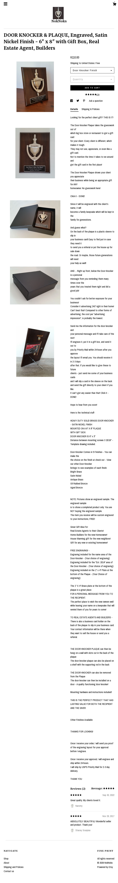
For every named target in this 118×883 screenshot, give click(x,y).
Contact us (9, 871)
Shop (6, 858)
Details (74, 109)
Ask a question (96, 100)
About (6, 862)
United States (88, 63)
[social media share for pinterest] (84, 100)
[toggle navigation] (5, 3)
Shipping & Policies (91, 109)
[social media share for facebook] (71, 100)
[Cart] (114, 4)
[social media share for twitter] (78, 100)
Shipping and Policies (14, 867)
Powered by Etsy (105, 867)
